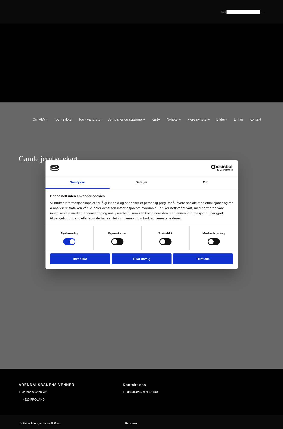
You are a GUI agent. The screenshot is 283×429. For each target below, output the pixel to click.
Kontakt (255, 119)
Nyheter (173, 119)
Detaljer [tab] (142, 182)
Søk (223, 11)
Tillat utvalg (141, 259)
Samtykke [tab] (77, 182)
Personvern (132, 423)
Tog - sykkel (63, 119)
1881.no (55, 423)
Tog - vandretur (90, 119)
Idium (34, 423)
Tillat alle (203, 259)
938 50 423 (133, 392)
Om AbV (39, 119)
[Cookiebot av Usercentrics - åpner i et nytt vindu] (214, 168)
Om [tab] (205, 182)
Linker (238, 119)
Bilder (220, 119)
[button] (262, 12)
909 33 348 (150, 392)
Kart (155, 119)
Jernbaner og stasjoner (125, 119)
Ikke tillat (80, 259)
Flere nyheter (197, 119)
